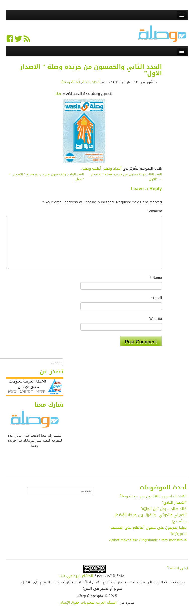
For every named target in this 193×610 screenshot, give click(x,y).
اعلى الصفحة (177, 568)
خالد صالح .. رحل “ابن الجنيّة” (164, 508)
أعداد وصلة (91, 82)
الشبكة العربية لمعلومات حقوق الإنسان (88, 602)
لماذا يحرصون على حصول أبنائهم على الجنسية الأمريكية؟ (148, 530)
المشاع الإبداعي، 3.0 (76, 575)
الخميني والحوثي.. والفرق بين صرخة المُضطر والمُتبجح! (150, 518)
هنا (58, 93)
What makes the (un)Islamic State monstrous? (147, 540)
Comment (154, 211)
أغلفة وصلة (70, 82)
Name (156, 278)
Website (155, 319)
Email (156, 298)
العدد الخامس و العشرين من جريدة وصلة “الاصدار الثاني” (153, 499)
